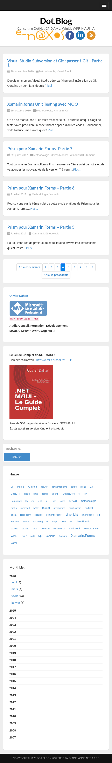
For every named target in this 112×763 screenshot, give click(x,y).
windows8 (74, 528)
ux (71, 521)
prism (13, 515)
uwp (54, 521)
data (35, 494)
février (16, 596)
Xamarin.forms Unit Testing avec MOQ (42, 104)
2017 (12, 667)
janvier (16, 602)
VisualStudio (83, 521)
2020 (12, 645)
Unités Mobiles (59, 155)
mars (15, 589)
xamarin (50, 536)
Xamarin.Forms (83, 536)
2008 (12, 730)
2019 (12, 653)
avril (14, 582)
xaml (14, 543)
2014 (12, 688)
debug (45, 494)
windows (45, 528)
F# (85, 494)
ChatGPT (16, 494)
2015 (12, 681)
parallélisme (75, 508)
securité (39, 515)
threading (38, 521)
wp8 (32, 536)
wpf (40, 536)
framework (16, 501)
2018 (12, 660)
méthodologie (88, 501)
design (55, 493)
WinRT (15, 536)
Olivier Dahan (18, 295)
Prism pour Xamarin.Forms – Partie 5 (41, 227)
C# (67, 110)
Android (32, 486)
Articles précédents (56, 274)
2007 (12, 737)
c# (91, 486)
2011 (12, 709)
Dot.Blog (56, 21)
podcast (89, 508)
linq (54, 501)
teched (25, 521)
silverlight (72, 514)
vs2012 (25, 528)
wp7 (24, 536)
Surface (15, 521)
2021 (12, 638)
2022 (12, 631)
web (35, 528)
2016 (12, 674)
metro (14, 508)
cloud (27, 494)
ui (47, 521)
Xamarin (59, 110)
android (20, 487)
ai (12, 486)
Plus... (52, 130)
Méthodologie (47, 71)
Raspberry (25, 515)
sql (98, 515)
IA (26, 501)
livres (62, 501)
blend (83, 487)
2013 (12, 695)
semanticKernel (54, 515)
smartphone (88, 515)
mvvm (46, 507)
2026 (56, 590)
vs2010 (14, 528)
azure (74, 487)
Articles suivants (29, 267)
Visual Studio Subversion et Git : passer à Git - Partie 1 (55, 62)
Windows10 (77, 155)
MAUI (73, 500)
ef (79, 494)
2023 (12, 624)
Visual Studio (64, 71)
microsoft (25, 508)
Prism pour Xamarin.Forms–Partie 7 (39, 148)
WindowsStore (91, 528)
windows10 (59, 528)
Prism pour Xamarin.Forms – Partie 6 (41, 187)
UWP (63, 521)
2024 (12, 617)
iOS (40, 501)
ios (33, 501)
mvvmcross (59, 508)
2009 (12, 723)
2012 (12, 702)
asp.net (44, 487)
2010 (12, 716)
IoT (47, 501)
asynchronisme (59, 487)
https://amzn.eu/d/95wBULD (54, 360)
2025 (12, 610)
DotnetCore (69, 494)
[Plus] (48, 85)
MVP (36, 508)
